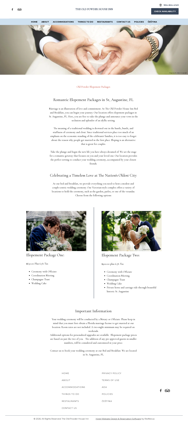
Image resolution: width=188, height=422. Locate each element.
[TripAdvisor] (19, 9)
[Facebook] (12, 9)
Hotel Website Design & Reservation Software (118, 419)
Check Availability (165, 11)
